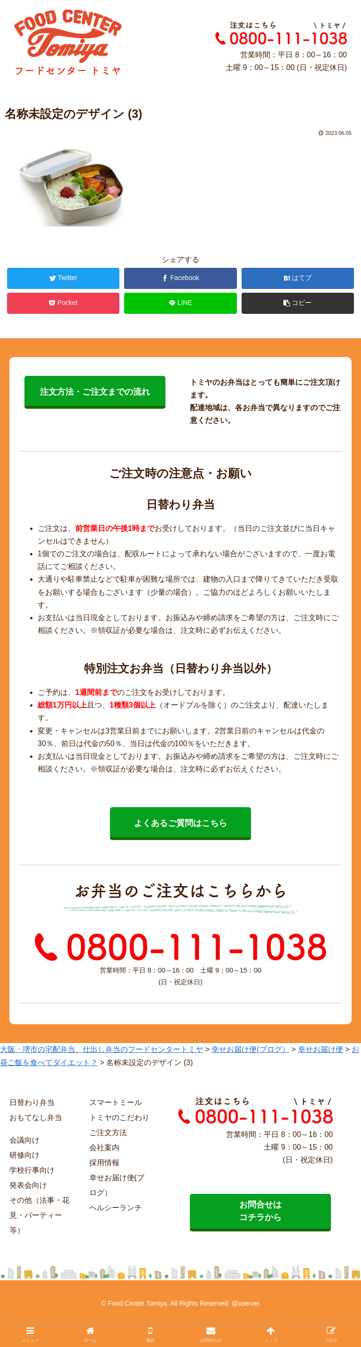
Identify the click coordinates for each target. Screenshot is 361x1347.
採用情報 (104, 1163)
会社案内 (104, 1148)
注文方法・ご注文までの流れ (95, 392)
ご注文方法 (108, 1133)
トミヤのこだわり (119, 1117)
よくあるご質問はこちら (180, 823)
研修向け (24, 1155)
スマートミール (115, 1102)
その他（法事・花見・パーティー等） (39, 1215)
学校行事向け (32, 1170)
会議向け (24, 1140)
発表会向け (28, 1185)
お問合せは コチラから (260, 1211)
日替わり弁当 (32, 1102)
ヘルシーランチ (115, 1208)
